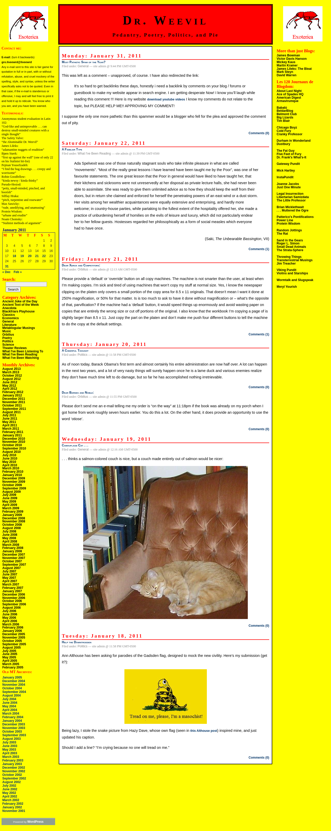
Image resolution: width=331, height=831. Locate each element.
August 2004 (11, 695)
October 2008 (12, 525)
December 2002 (13, 767)
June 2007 (9, 574)
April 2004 (9, 710)
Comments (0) (259, 133)
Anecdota (9, 308)
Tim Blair (283, 121)
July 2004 (9, 699)
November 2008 (13, 521)
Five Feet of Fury (289, 154)
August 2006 (11, 607)
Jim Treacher (286, 263)
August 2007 (11, 568)
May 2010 (9, 462)
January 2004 (12, 721)
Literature (9, 325)
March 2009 (10, 508)
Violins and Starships (292, 273)
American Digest (289, 97)
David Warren (286, 75)
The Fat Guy (285, 150)
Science (8, 344)
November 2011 (13, 402)
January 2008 (12, 551)
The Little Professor (291, 200)
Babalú (282, 107)
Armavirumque (288, 101)
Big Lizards (285, 117)
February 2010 (12, 471)
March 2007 (10, 584)
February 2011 (12, 432)
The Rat (282, 233)
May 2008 (9, 538)
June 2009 (9, 498)
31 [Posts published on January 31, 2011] (7, 266)
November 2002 (13, 771)
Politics (7, 341)
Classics (8, 315)
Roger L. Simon (288, 243)
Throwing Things (289, 257)
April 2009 (9, 505)
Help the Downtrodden (76, 642)
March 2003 (10, 757)
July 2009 (9, 495)
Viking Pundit (286, 270)
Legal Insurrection (290, 194)
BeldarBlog (285, 111)
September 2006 (14, 604)
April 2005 (9, 661)
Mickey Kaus (286, 62)
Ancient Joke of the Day (19, 301)
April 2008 (9, 541)
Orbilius (8, 334)
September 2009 (14, 488)
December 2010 (13, 438)
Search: (9, 279)
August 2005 (11, 647)
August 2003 (11, 739)
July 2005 (9, 651)
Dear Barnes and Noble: (78, 392)
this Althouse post (203, 731)
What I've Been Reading (19, 354)
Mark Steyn (285, 72)
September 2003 (14, 735)
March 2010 (10, 468)
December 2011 (13, 399)
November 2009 (13, 482)
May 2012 (9, 385)
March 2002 (10, 800)
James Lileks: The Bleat (294, 69)
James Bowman (288, 55)
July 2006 (9, 611)
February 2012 (12, 392)
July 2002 (9, 785)
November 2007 (13, 558)
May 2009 (9, 501)
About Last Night (289, 91)
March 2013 (10, 372)
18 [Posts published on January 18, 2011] (14, 256)
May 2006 (9, 618)
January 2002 (12, 807)
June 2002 (9, 789)
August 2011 (11, 412)
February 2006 (12, 627)
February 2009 (12, 511)
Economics (10, 318)
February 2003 (12, 760)
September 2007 (14, 564)
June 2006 (9, 614)
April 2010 (9, 465)
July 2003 (9, 742)
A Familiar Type (72, 149)
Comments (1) (259, 249)
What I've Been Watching (20, 358)
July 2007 (9, 571)
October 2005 (12, 641)
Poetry (7, 338)
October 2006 (12, 601)
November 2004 (13, 684)
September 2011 (14, 409)
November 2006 (13, 598)
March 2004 (10, 713)
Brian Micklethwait (290, 207)
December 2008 (13, 518)
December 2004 (13, 681)
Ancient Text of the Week (20, 305)
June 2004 (9, 703)
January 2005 (12, 677)
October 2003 (12, 731)
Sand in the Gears (290, 240)
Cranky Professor (289, 134)
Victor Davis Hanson (292, 59)
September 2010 (14, 448)
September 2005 (14, 644)
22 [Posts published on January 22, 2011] (44, 256)
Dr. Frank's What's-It (291, 157)
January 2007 (12, 591)
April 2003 (9, 753)
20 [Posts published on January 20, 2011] (29, 256)
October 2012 (12, 375)
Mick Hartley (286, 170)
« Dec (6, 272)
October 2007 (12, 561)
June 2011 (9, 418)
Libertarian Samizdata (293, 197)
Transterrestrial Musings (294, 260)
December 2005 (13, 634)
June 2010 (9, 458)
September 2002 (14, 778)
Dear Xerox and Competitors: (81, 265)
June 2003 (9, 746)
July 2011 (9, 415)
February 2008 (12, 548)
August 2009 (11, 492)
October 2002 (12, 775)
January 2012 (12, 395)
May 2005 (9, 657)
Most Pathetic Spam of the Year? (84, 62)
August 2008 (11, 528)
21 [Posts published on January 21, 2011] (37, 256)
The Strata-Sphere (290, 250)
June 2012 (9, 382)
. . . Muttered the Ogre (292, 210)
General (8, 321)
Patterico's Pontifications (295, 217)
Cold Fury (284, 131)
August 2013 (11, 369)
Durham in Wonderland (294, 140)
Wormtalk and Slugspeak (295, 280)
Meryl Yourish (287, 287)
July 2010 (9, 455)
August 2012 (11, 379)
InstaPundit (285, 177)
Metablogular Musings (18, 328)
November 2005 (13, 637)
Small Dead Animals (291, 247)
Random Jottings (289, 230)
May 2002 (9, 793)
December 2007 (13, 554)
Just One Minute (289, 187)
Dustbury (283, 144)
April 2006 (9, 621)
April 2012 (9, 389)
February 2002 (12, 803)
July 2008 (9, 531)
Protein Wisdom (288, 223)
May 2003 (9, 749)
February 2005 (12, 667)
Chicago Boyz (287, 127)
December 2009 (13, 478)
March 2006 (10, 624)
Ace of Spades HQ (290, 94)
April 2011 (9, 425)
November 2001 (13, 811)
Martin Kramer (287, 65)
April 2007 (9, 581)
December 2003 (13, 724)
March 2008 (10, 545)
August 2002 (11, 782)
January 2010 (12, 475)
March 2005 (10, 664)
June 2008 (9, 535)
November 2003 (13, 728)
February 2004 (12, 717)
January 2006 (12, 631)
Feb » (18, 272)
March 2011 (10, 428)
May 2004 (9, 706)
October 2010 (12, 445)
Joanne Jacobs (288, 184)
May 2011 (9, 422)
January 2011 (12, 435)
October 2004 (12, 688)
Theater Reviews (14, 348)
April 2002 (9, 796)
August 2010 (11, 452)
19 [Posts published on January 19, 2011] (22, 256)
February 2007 (12, 588)
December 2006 (13, 594)
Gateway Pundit (288, 164)
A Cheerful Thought (75, 350)
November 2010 (13, 442)
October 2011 (12, 405)
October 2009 (12, 485)
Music (6, 331)
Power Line (285, 220)
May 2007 (9, 578)
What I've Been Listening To (22, 351)
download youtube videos (166, 99)
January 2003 (12, 764)
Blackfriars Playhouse (18, 311)
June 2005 (9, 654)
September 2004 (14, 692)
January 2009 (12, 515)
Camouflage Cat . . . (75, 445)
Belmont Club (287, 114)
